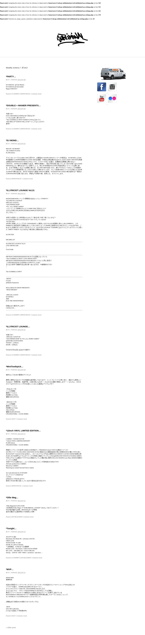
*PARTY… (11, 76)
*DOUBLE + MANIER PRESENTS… (23, 105)
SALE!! (13, 419)
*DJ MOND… (12, 140)
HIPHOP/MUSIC (25, 94)
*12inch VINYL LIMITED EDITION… (23, 430)
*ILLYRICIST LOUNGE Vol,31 (20, 190)
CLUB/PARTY (15, 94)
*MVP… (9, 569)
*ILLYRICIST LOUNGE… (18, 326)
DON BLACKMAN (16, 517)
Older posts (11, 627)
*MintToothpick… (14, 366)
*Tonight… (11, 528)
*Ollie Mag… (12, 497)
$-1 (9, 79)
